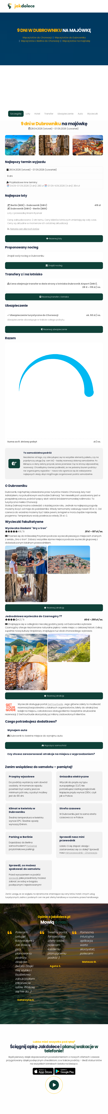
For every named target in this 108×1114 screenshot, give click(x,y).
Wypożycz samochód (54, 745)
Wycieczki (92, 113)
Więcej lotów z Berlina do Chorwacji (40, 41)
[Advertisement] (54, 85)
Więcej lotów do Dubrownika (70, 37)
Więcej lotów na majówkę (76, 41)
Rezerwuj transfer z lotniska (54, 296)
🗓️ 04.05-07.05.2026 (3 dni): (25, 185)
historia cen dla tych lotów (24, 229)
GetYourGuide (55, 704)
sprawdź (13, 878)
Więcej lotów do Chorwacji (37, 37)
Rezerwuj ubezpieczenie (54, 329)
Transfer (48, 113)
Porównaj (31, 846)
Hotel (37, 113)
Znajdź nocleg (54, 265)
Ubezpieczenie (66, 113)
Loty (28, 113)
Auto (80, 113)
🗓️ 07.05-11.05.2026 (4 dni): (62, 185)
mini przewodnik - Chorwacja (81, 852)
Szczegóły (16, 113)
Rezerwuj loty (54, 238)
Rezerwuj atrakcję (54, 607)
